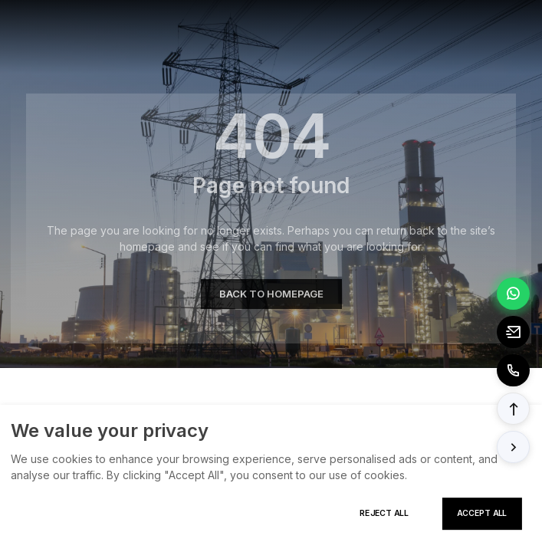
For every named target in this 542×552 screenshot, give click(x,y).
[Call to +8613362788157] (513, 370)
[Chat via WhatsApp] (513, 294)
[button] (513, 409)
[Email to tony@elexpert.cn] (513, 332)
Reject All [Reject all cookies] (384, 513)
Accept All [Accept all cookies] (482, 513)
